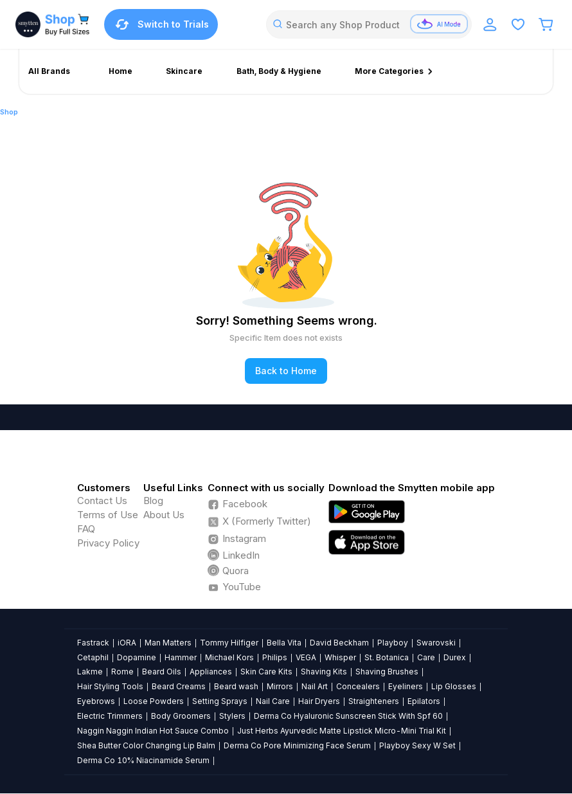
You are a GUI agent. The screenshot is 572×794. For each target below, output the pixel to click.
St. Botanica (386, 657)
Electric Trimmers (110, 716)
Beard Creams (179, 686)
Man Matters (168, 642)
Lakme (90, 671)
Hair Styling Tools (110, 686)
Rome (122, 671)
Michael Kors (229, 657)
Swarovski (436, 642)
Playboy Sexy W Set (417, 745)
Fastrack (93, 642)
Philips (274, 657)
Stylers (232, 716)
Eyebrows (96, 701)
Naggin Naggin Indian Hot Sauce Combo (153, 730)
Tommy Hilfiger (229, 642)
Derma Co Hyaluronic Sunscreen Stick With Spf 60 (348, 716)
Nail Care (273, 701)
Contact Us (102, 500)
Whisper (340, 657)
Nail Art (314, 686)
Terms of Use (107, 515)
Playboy (392, 642)
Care (426, 657)
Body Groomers (181, 716)
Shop (9, 111)
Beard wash (236, 686)
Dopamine (136, 657)
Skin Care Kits (266, 671)
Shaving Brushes (386, 671)
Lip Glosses (453, 686)
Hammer (181, 657)
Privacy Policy (108, 543)
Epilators (423, 701)
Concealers (358, 686)
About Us (163, 515)
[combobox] (369, 24)
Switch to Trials (161, 24)
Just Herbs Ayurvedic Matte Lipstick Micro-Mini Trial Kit (341, 730)
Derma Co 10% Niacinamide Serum (143, 760)
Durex (454, 657)
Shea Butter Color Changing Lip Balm (146, 745)
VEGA (306, 657)
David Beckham (339, 642)
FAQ (86, 529)
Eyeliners (405, 686)
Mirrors (280, 686)
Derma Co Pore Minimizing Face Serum (297, 745)
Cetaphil (93, 657)
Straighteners (373, 701)
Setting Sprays (219, 701)
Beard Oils (161, 671)
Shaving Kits (324, 671)
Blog (153, 500)
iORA (127, 642)
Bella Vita (284, 642)
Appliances (211, 671)
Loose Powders (153, 701)
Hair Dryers (319, 701)
